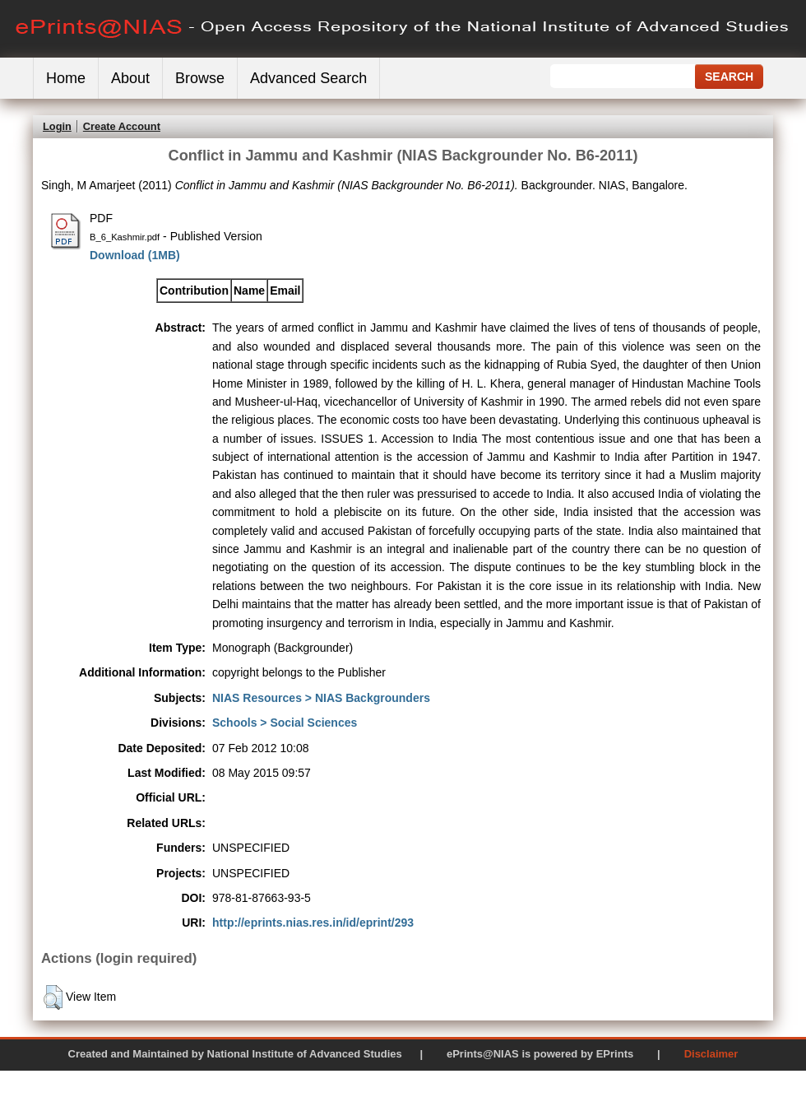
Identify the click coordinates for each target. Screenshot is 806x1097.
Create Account (121, 126)
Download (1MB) (135, 255)
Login (57, 126)
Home (66, 78)
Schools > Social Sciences (284, 722)
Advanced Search (308, 78)
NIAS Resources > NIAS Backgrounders (321, 697)
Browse (200, 78)
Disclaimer (711, 1054)
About (130, 78)
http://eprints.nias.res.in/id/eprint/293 (313, 922)
